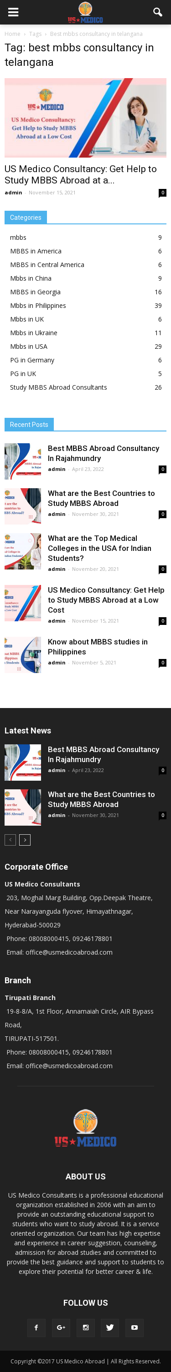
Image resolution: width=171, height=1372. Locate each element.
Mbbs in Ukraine (33, 332)
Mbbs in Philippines (38, 305)
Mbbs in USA (28, 346)
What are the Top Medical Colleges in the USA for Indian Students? (99, 548)
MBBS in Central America (47, 264)
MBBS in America (36, 251)
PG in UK (23, 373)
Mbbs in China (31, 278)
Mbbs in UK (27, 319)
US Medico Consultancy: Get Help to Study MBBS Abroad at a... (81, 174)
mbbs (18, 237)
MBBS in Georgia (35, 291)
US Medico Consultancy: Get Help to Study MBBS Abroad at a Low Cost (106, 599)
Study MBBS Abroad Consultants (58, 387)
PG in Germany (32, 360)
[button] (158, 12)
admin (13, 192)
